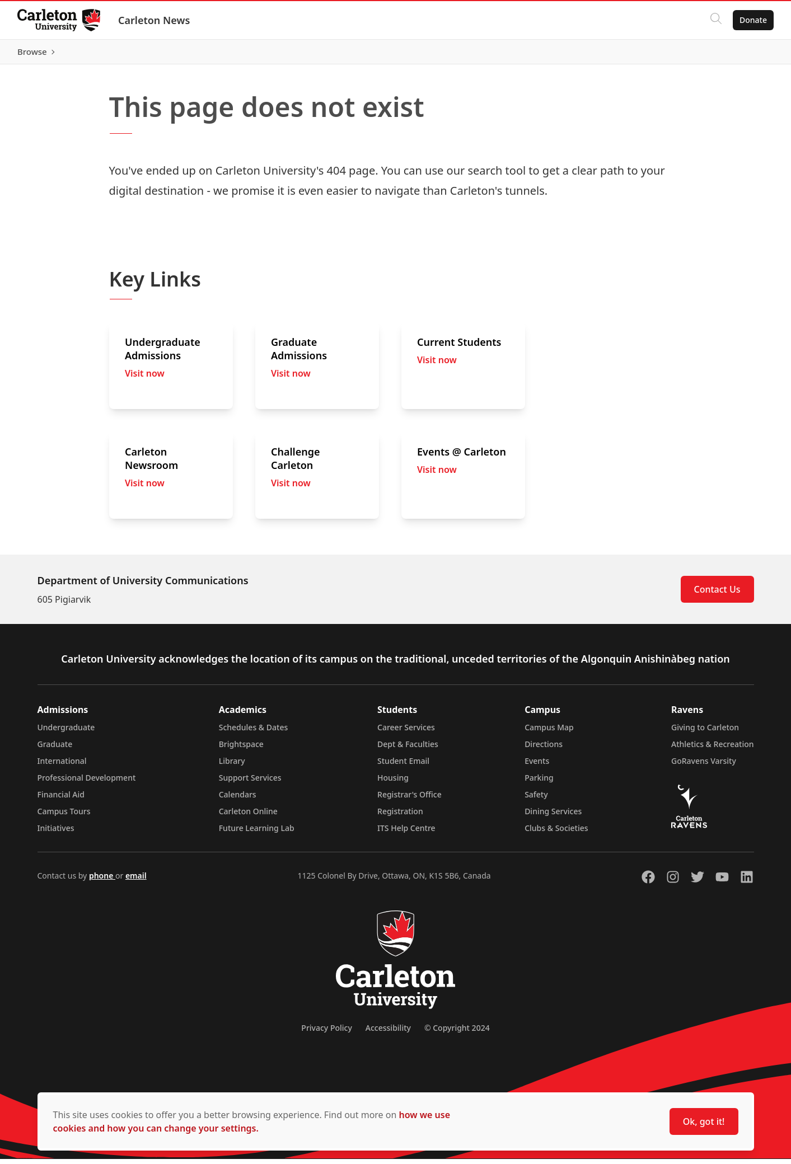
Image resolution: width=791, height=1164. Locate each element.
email (136, 880)
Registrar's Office (409, 799)
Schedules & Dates (253, 732)
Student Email (403, 766)
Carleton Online (248, 816)
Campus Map (549, 732)
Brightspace (241, 749)
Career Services (406, 732)
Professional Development (87, 782)
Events (537, 766)
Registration (400, 816)
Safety (536, 799)
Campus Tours (64, 816)
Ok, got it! (704, 1121)
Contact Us (717, 594)
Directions (544, 749)
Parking (539, 782)
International (62, 766)
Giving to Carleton (705, 732)
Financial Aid (61, 799)
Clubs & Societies (556, 833)
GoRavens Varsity (703, 766)
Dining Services (553, 816)
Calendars (237, 799)
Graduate (55, 749)
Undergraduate (66, 732)
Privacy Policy (326, 1032)
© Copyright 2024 (457, 1032)
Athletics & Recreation (712, 749)
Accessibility (388, 1032)
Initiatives (56, 833)
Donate (752, 20)
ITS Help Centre (406, 833)
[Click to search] (715, 20)
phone (102, 880)
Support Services (250, 782)
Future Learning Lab (256, 833)
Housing (393, 782)
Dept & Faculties (407, 749)
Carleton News (154, 20)
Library (232, 766)
